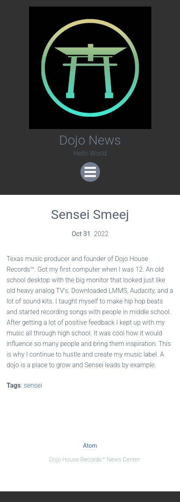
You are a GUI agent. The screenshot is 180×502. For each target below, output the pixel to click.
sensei (33, 385)
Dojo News (90, 140)
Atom (90, 445)
